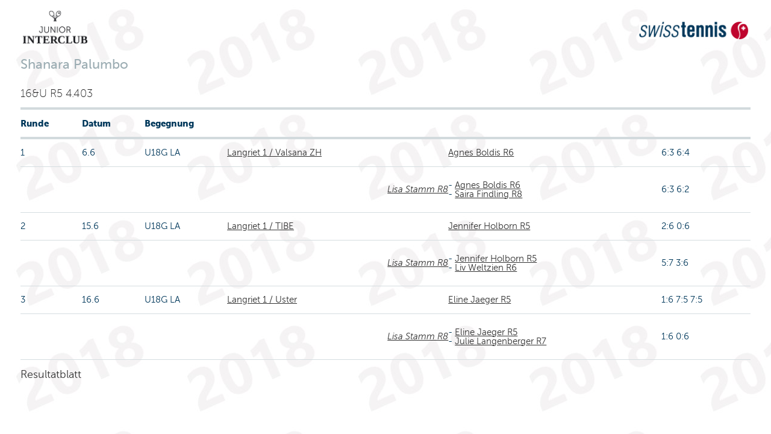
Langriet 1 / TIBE (260, 226)
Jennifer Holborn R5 (489, 226)
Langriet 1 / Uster (262, 299)
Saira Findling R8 (488, 194)
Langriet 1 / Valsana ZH (274, 152)
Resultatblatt (50, 374)
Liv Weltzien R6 (486, 267)
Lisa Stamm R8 (417, 189)
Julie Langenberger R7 (500, 341)
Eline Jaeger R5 (479, 299)
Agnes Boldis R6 (481, 152)
